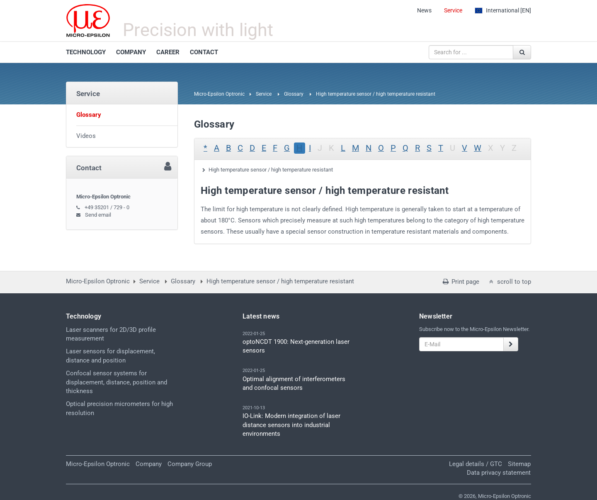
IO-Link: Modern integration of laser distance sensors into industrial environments (291, 424)
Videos (86, 136)
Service (453, 10)
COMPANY (131, 52)
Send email (98, 215)
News (424, 10)
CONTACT (204, 52)
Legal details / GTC (475, 464)
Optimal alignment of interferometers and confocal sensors (294, 383)
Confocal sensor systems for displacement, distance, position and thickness (116, 382)
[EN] (503, 10)
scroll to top (509, 281)
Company (149, 464)
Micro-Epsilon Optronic (219, 94)
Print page (460, 281)
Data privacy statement (499, 472)
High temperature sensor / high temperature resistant (271, 170)
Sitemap (519, 464)
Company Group (189, 464)
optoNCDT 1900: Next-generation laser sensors (296, 346)
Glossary (293, 94)
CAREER (168, 52)
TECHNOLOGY (86, 52)
